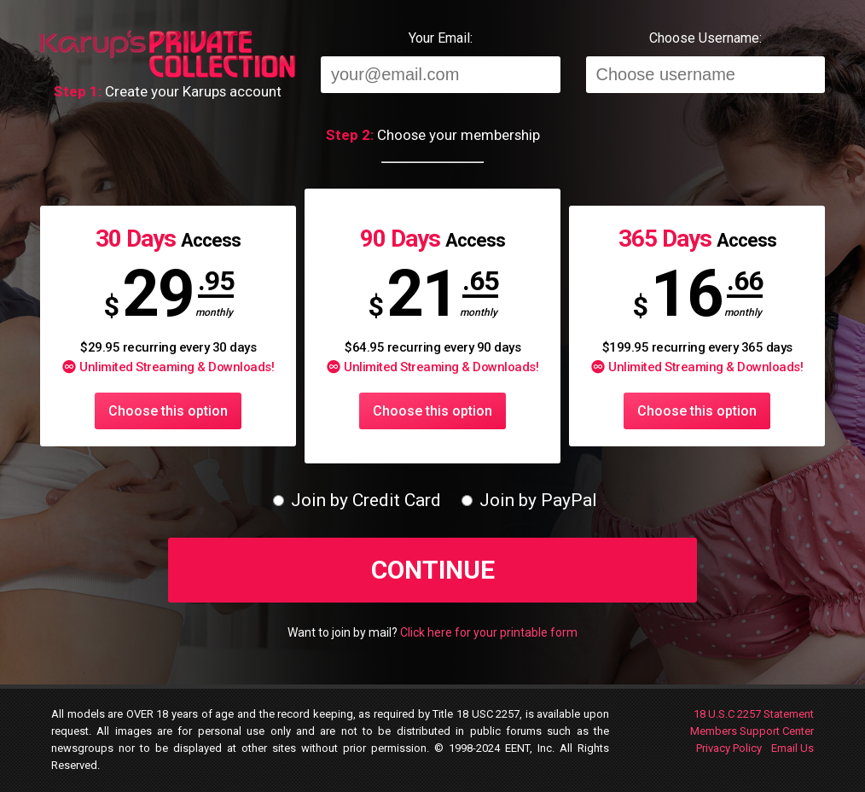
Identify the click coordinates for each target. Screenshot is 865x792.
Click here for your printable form (489, 632)
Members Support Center (752, 731)
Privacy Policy (729, 748)
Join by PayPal (529, 500)
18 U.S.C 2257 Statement (754, 714)
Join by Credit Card (357, 500)
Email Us (792, 748)
